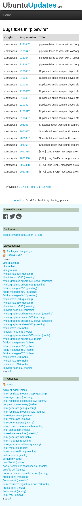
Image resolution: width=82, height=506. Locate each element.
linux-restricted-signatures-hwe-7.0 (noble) (26, 484)
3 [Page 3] (21, 186)
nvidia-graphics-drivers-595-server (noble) (26, 335)
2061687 (25, 124)
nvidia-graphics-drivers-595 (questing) (24, 284)
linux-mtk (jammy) (13, 495)
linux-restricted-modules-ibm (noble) (23, 426)
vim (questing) (11, 262)
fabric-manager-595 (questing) (20, 288)
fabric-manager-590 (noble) (18, 346)
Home (7, 15)
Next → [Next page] (50, 186)
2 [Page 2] (19, 186)
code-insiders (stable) (15, 455)
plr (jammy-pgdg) (12, 458)
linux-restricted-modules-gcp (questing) (25, 393)
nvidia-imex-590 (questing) (18, 299)
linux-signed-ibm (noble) (16, 429)
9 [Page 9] (34, 186)
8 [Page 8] (32, 186)
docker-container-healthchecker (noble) (25, 466)
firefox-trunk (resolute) (15, 476)
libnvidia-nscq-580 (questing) (19, 309)
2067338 (25, 151)
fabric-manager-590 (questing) (20, 291)
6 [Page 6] (28, 186)
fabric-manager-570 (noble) (18, 353)
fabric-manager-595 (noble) (18, 342)
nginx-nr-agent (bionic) (15, 390)
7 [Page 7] (30, 186)
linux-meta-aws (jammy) (16, 418)
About (17, 200)
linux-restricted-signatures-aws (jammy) (25, 400)
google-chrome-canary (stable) (20, 404)
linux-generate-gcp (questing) (19, 408)
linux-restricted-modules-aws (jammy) (24, 411)
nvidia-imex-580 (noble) (16, 360)
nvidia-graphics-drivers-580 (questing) (24, 324)
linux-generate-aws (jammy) (18, 422)
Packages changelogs (19, 251)
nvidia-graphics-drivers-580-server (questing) (28, 320)
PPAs (10, 384)
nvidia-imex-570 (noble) (16, 364)
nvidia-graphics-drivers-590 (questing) (24, 317)
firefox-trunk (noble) (14, 487)
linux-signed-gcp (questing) (18, 397)
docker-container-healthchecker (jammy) (25, 473)
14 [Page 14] (40, 186)
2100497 (25, 71)
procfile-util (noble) (13, 462)
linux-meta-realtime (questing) (19, 451)
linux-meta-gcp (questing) (17, 440)
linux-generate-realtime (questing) (22, 444)
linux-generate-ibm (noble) (17, 437)
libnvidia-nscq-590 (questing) (19, 306)
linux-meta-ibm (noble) (15, 447)
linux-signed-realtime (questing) (20, 433)
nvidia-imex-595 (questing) (18, 273)
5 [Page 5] (25, 186)
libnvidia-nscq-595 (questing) (19, 277)
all (9, 371)
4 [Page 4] (23, 186)
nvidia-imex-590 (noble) (16, 357)
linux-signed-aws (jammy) (17, 415)
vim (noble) (9, 266)
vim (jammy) (10, 270)
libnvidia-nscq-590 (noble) (17, 367)
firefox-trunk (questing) (15, 480)
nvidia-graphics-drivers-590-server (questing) (28, 313)
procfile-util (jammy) (14, 469)
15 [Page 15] (43, 186)
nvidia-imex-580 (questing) (18, 302)
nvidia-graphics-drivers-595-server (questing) (28, 281)
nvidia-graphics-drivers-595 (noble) (22, 338)
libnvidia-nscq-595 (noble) (17, 331)
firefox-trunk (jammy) (14, 491)
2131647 (25, 44)
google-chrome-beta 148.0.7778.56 (23, 234)
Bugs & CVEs (14, 254)
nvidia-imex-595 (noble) (16, 328)
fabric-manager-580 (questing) (20, 295)
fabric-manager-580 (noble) (18, 349)
